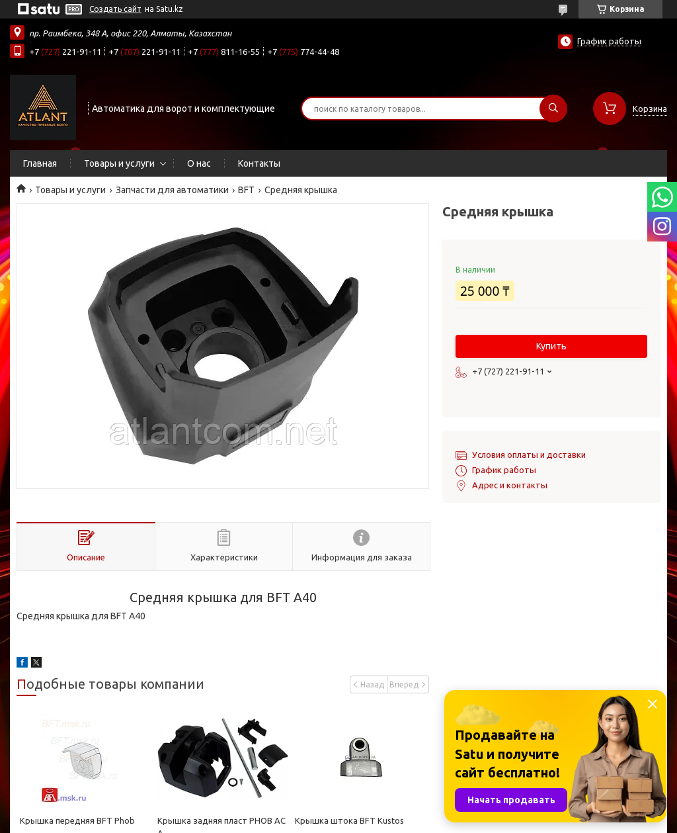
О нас (199, 163)
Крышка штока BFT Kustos (349, 820)
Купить (551, 346)
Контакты (259, 163)
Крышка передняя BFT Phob (77, 820)
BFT (246, 190)
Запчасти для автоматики (172, 190)
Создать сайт (115, 9)
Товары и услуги (119, 163)
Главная (40, 163)
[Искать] (553, 108)
